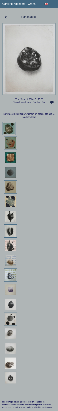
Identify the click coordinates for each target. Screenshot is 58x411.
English (46, 4)
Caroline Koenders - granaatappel (22, 3)
